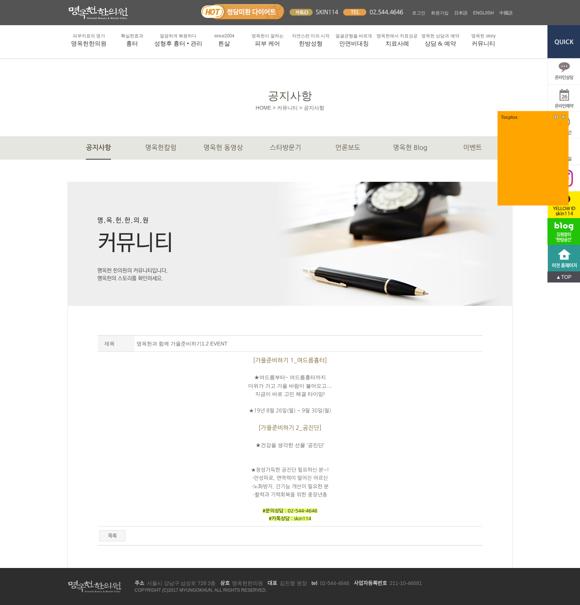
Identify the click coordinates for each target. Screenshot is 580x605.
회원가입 (440, 13)
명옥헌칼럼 (161, 147)
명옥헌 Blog (410, 147)
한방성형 (311, 40)
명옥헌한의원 (89, 40)
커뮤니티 (483, 40)
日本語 (461, 13)
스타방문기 (285, 147)
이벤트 (472, 147)
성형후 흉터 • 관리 (178, 40)
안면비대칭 (353, 40)
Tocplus (509, 117)
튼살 (224, 40)
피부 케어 (267, 40)
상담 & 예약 (440, 40)
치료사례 (397, 40)
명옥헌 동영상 (223, 147)
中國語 (506, 13)
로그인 (418, 13)
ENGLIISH (483, 13)
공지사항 (98, 147)
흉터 (132, 40)
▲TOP (563, 277)
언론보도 (348, 147)
